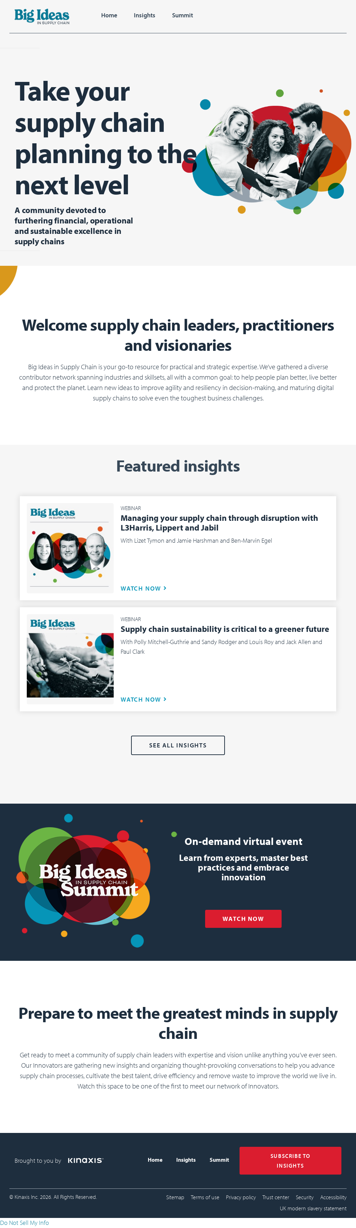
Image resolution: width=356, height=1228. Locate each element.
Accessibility (333, 1197)
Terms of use (205, 1197)
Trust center (275, 1197)
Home (109, 15)
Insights (144, 15)
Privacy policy (241, 1197)
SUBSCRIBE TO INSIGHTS (290, 1160)
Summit (182, 15)
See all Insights (178, 745)
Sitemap (175, 1197)
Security (305, 1197)
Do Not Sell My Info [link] (24, 1223)
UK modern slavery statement (313, 1208)
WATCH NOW (141, 588)
